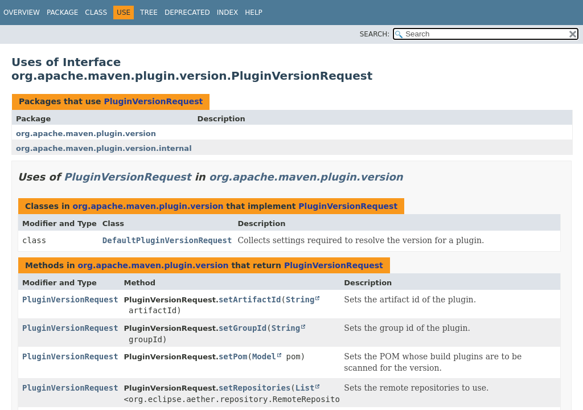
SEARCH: (375, 34)
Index (228, 13)
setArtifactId (250, 299)
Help (253, 13)
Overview (21, 13)
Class (96, 13)
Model (264, 356)
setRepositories (254, 387)
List (305, 387)
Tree (149, 13)
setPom (233, 356)
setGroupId (242, 328)
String (300, 299)
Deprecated (187, 13)
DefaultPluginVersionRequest (167, 240)
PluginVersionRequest (153, 101)
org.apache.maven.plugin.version (86, 133)
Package (62, 13)
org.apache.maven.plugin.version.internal (104, 148)
